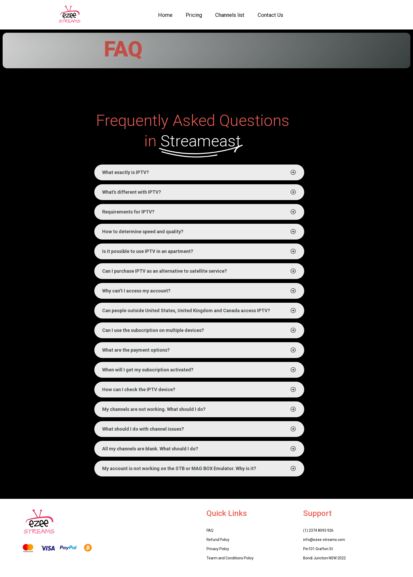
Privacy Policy (217, 549)
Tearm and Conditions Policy (230, 558)
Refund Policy (217, 540)
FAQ (209, 530)
